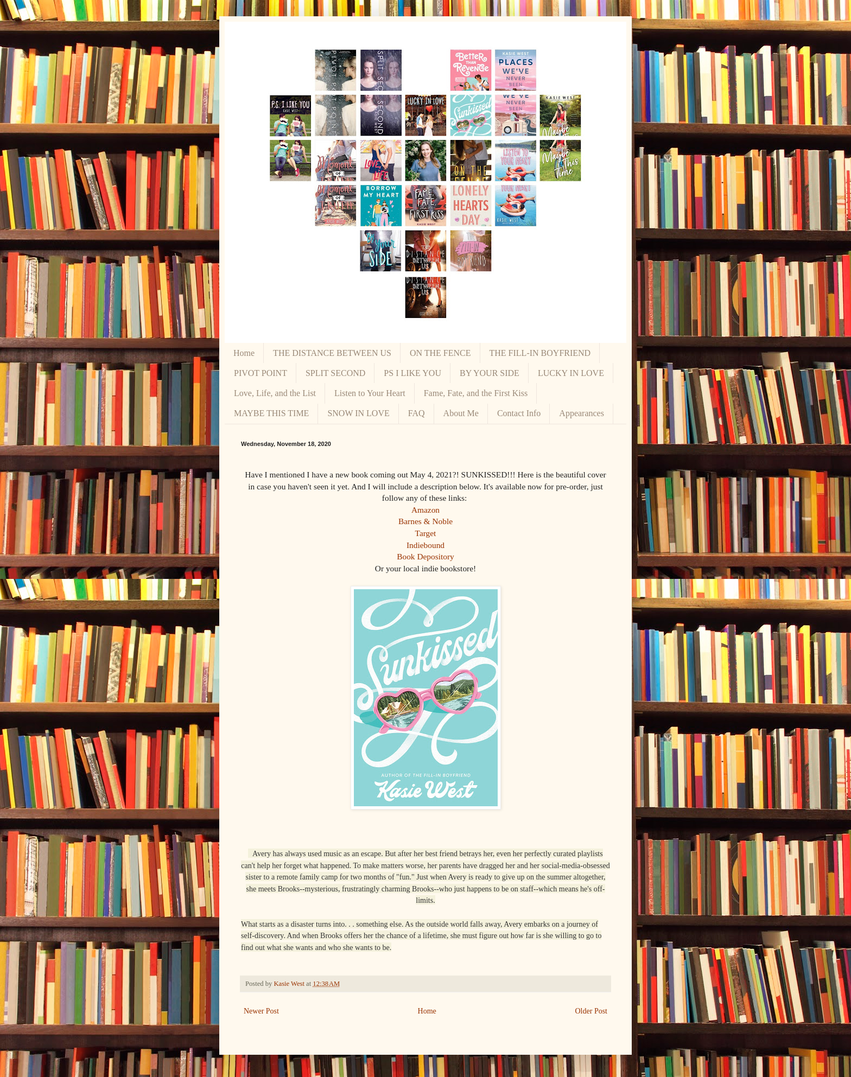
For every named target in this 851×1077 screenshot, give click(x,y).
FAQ (416, 413)
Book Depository (425, 556)
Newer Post (261, 1011)
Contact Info (519, 413)
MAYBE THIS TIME (271, 413)
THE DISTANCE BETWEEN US (332, 353)
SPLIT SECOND (335, 373)
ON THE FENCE (440, 353)
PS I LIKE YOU (412, 373)
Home (244, 353)
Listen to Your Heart (369, 393)
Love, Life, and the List (275, 393)
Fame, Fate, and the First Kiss (476, 393)
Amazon (425, 509)
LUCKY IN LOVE (571, 373)
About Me (461, 413)
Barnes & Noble (425, 521)
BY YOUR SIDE (489, 373)
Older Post (591, 1011)
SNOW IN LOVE (358, 413)
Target (425, 533)
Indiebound (425, 545)
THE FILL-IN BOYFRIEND (540, 353)
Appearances (581, 413)
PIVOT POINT (260, 373)
